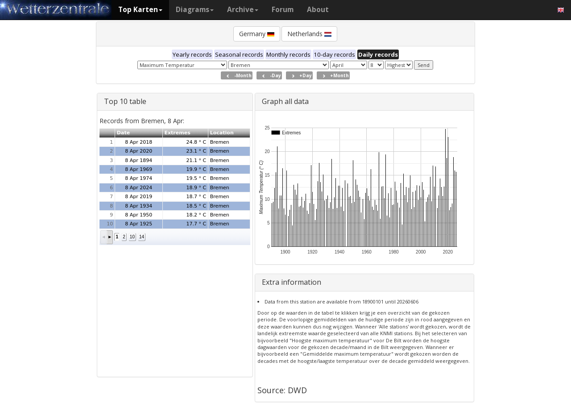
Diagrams (195, 9)
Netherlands (309, 33)
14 (141, 236)
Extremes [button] (177, 133)
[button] (104, 237)
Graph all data (285, 101)
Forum (283, 9)
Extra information (291, 282)
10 (132, 236)
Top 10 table (125, 101)
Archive (242, 9)
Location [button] (222, 133)
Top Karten (140, 9)
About (318, 9)
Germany (256, 33)
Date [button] (123, 133)
